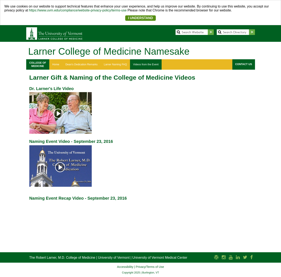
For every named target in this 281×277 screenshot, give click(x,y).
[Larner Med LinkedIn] (238, 257)
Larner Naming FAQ (115, 64)
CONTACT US (243, 64)
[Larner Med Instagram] (224, 257)
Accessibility (125, 266)
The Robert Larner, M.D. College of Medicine (62, 257)
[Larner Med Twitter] (245, 257)
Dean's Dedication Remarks (82, 64)
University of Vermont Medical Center (159, 257)
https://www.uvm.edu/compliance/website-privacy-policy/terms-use (78, 10)
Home (55, 64)
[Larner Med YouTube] (231, 257)
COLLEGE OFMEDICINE (37, 64)
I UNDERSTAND (140, 18)
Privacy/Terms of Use (150, 266)
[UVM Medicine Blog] (216, 257)
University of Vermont (114, 257)
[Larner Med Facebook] (251, 257)
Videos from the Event (145, 64)
